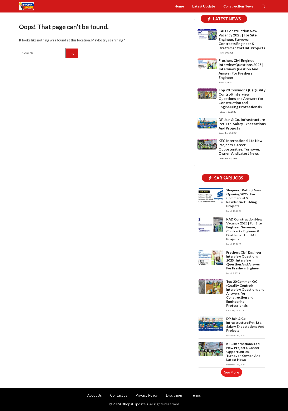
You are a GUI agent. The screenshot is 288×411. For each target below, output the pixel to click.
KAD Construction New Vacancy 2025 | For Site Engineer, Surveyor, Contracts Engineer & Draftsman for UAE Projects (242, 39)
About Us (94, 395)
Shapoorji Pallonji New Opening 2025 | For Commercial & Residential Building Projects (243, 198)
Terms (196, 395)
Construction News (238, 6)
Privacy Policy (147, 395)
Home (179, 6)
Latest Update (203, 6)
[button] (263, 6)
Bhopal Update (134, 404)
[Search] (72, 53)
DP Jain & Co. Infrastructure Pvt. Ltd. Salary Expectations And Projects (242, 123)
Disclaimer (174, 395)
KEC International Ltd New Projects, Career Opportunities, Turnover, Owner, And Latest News (240, 147)
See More (231, 372)
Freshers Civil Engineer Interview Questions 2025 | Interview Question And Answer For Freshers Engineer (241, 69)
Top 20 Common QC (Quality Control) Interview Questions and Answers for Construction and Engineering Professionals (242, 98)
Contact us (118, 395)
